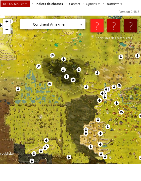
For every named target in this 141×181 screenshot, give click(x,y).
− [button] (7, 30)
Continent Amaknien (50, 24)
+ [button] (7, 22)
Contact (74, 4)
